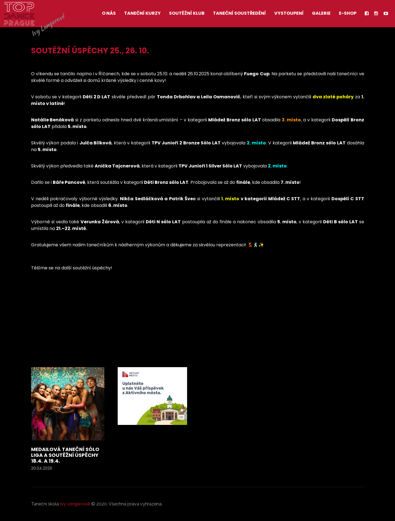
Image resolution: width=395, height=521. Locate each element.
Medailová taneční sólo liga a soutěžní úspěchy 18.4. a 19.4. (65, 455)
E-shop (347, 13)
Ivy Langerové (75, 504)
